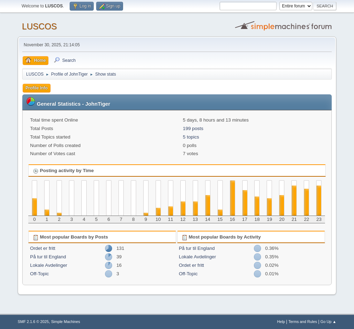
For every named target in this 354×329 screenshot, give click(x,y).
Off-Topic (39, 273)
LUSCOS (39, 26)
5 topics (191, 137)
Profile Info (36, 88)
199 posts (193, 128)
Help (281, 321)
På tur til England (48, 256)
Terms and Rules (302, 321)
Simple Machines (65, 321)
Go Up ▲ (328, 321)
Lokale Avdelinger (48, 265)
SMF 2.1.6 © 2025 (33, 321)
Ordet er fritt (42, 248)
